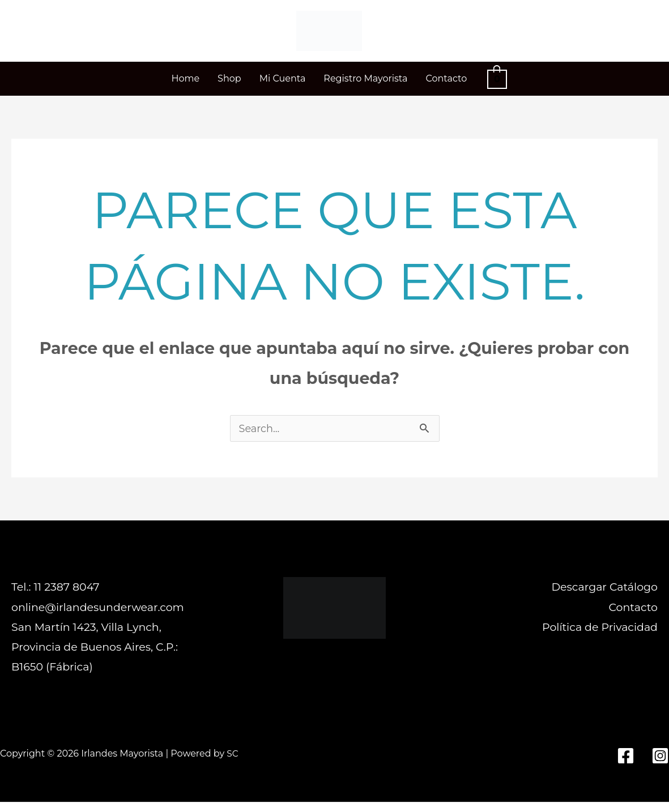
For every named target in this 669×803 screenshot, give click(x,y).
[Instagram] (660, 757)
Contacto (633, 608)
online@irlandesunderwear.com (97, 608)
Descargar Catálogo (604, 588)
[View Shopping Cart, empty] (496, 78)
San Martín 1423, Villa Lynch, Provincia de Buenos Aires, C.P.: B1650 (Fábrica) (94, 648)
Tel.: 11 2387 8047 (55, 588)
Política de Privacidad (600, 628)
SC (232, 754)
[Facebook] (625, 757)
